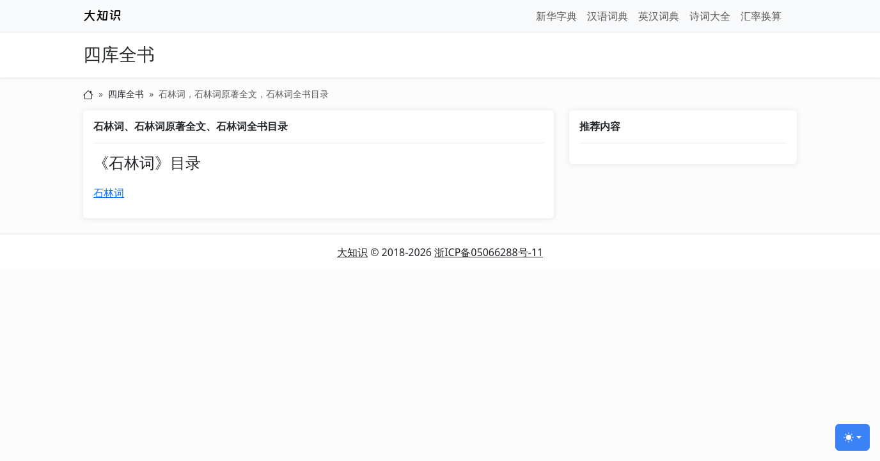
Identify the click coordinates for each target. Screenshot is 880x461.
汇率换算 (761, 16)
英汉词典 (658, 16)
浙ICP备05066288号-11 (488, 252)
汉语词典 (607, 16)
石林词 (108, 193)
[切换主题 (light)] (852, 437)
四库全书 (119, 55)
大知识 (352, 252)
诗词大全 (709, 16)
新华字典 (556, 16)
